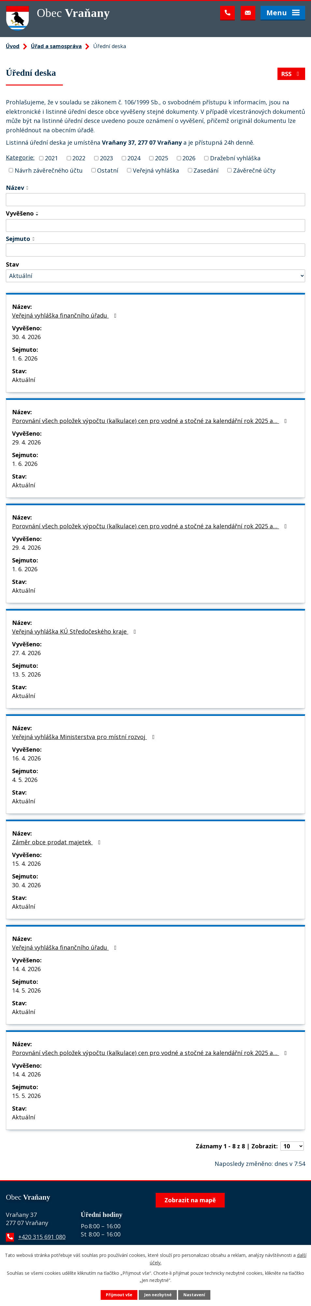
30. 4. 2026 (26, 337)
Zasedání (206, 170)
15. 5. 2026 (26, 1096)
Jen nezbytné (158, 1295)
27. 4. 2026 (26, 653)
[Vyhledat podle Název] (155, 199)
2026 (188, 158)
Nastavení (194, 1295)
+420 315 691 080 (41, 1237)
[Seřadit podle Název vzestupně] (27, 186)
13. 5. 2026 (26, 674)
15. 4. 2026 (26, 863)
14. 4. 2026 (26, 969)
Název (15, 187)
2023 (106, 158)
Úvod (13, 46)
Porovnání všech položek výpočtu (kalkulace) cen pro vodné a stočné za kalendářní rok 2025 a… (151, 421)
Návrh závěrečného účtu (49, 170)
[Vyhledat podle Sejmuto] (155, 250)
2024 (133, 158)
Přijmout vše (119, 1295)
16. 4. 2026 (26, 758)
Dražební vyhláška (235, 158)
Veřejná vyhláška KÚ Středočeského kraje (75, 631)
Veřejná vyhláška (156, 170)
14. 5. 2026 (26, 990)
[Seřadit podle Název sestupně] (27, 189)
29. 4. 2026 (26, 442)
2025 (161, 158)
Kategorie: (20, 157)
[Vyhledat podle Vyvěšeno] (155, 225)
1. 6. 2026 (24, 358)
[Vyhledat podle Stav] (155, 276)
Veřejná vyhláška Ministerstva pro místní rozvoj (84, 737)
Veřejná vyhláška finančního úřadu (65, 315)
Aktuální (23, 380)
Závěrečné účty (254, 170)
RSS (291, 74)
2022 (78, 158)
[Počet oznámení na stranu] (292, 1146)
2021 (51, 158)
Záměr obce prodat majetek (57, 842)
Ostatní (107, 170)
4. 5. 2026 (24, 780)
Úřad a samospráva (56, 46)
